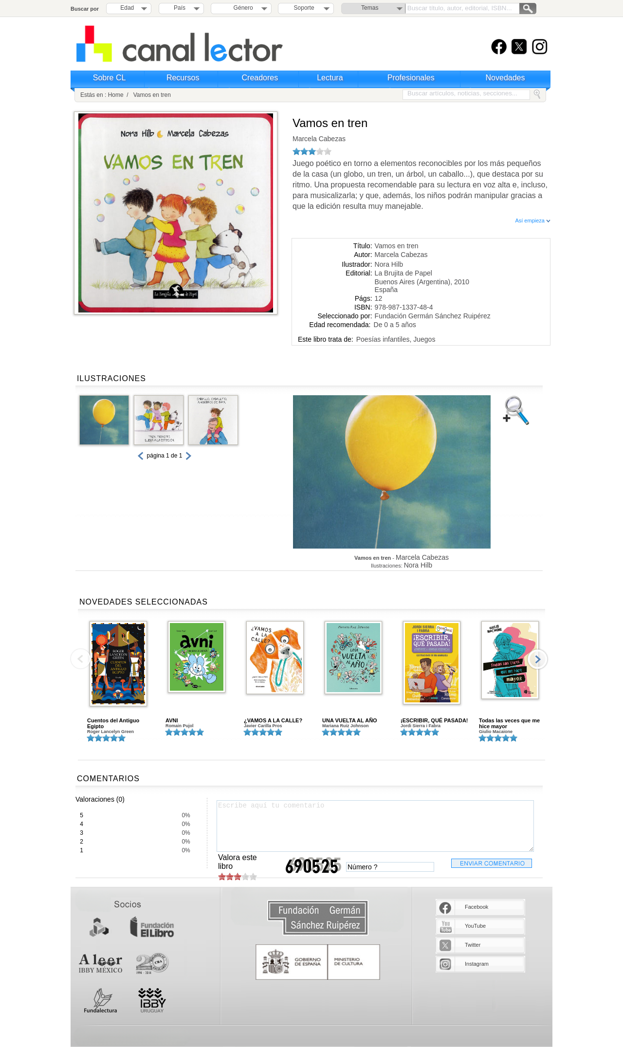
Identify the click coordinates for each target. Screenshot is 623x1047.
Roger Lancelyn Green (110, 731)
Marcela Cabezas (319, 139)
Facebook (476, 907)
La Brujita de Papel (403, 273)
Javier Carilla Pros (263, 725)
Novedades (505, 77)
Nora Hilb (389, 264)
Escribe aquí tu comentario (375, 826)
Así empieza (532, 220)
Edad (127, 7)
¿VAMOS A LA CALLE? (273, 720)
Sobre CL (109, 77)
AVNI (171, 720)
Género (241, 7)
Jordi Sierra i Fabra (420, 725)
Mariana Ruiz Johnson (345, 725)
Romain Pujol (179, 725)
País (179, 7)
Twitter (472, 945)
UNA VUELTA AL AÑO (349, 720)
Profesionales (411, 77)
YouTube (475, 926)
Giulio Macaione (496, 731)
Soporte (304, 7)
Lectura (330, 77)
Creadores (260, 77)
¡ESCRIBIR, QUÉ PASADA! (434, 720)
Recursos (183, 77)
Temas (369, 7)
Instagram (477, 964)
